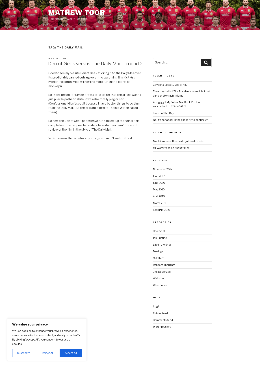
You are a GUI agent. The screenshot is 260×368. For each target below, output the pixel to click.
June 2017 (159, 176)
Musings (158, 251)
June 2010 (159, 182)
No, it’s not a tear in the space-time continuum (180, 119)
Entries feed (160, 313)
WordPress (160, 285)
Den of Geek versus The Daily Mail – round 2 (95, 63)
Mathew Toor (76, 13)
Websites (159, 278)
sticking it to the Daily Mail (116, 73)
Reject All (47, 352)
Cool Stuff (159, 231)
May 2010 (159, 189)
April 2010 (159, 196)
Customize (23, 352)
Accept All (71, 352)
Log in (156, 306)
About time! (182, 147)
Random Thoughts (164, 264)
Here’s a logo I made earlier (188, 141)
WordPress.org (162, 326)
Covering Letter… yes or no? (170, 84)
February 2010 (161, 209)
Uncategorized (162, 271)
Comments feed (163, 320)
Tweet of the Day (163, 113)
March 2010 (160, 203)
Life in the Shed (162, 244)
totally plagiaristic (111, 99)
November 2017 (162, 169)
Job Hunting (160, 237)
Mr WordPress (161, 147)
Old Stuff (158, 258)
